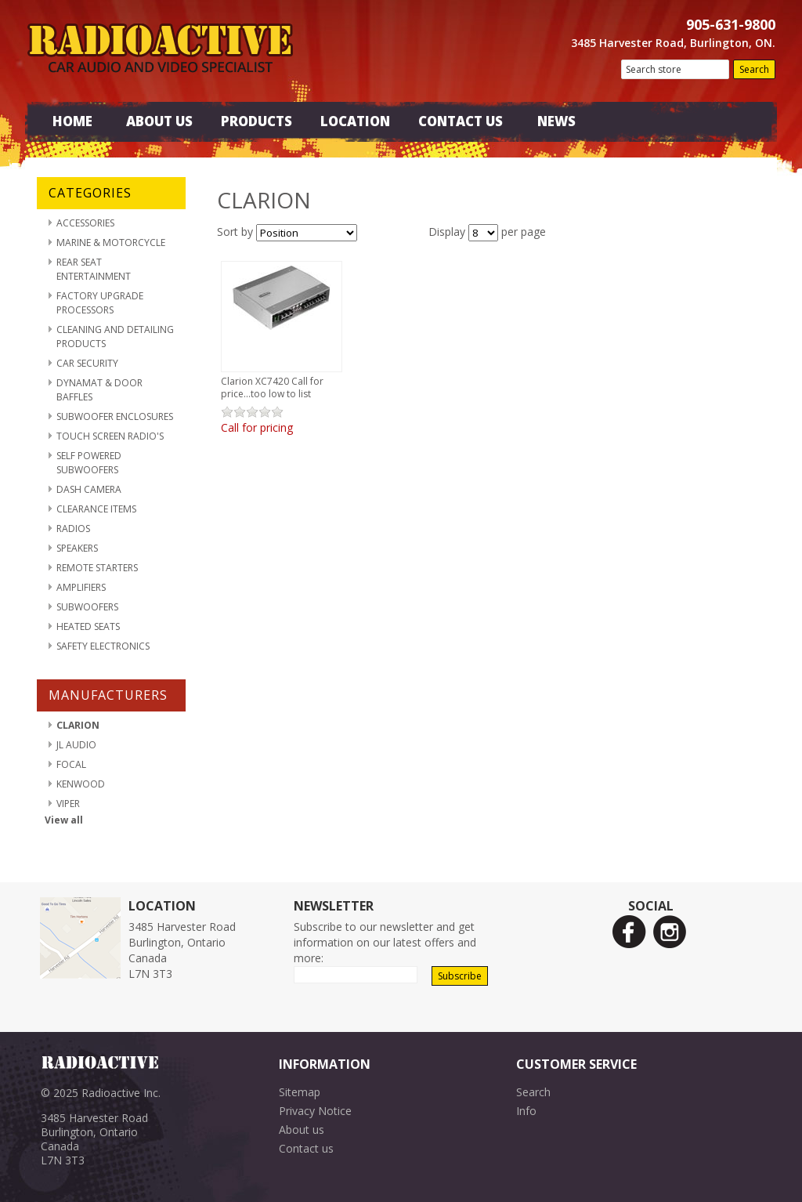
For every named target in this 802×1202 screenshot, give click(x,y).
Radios (73, 528)
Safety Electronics (103, 646)
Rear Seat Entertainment (93, 269)
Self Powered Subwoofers (88, 462)
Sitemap (299, 1091)
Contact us (306, 1148)
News (556, 121)
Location (355, 121)
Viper (68, 803)
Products (256, 121)
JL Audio (76, 744)
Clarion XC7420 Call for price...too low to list (272, 387)
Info (526, 1110)
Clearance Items (96, 509)
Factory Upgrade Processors (99, 303)
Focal (71, 764)
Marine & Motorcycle (110, 242)
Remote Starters (97, 567)
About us (301, 1129)
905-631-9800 (730, 24)
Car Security (87, 363)
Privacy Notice (315, 1110)
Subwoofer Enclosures (114, 416)
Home (72, 121)
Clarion (77, 725)
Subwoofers (87, 607)
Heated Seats (88, 626)
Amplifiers (81, 587)
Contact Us (460, 121)
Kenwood (80, 784)
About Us (159, 121)
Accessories (85, 223)
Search (533, 1091)
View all (64, 820)
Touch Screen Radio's (110, 436)
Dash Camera (88, 489)
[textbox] (675, 69)
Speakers (77, 548)
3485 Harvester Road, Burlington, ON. (673, 42)
